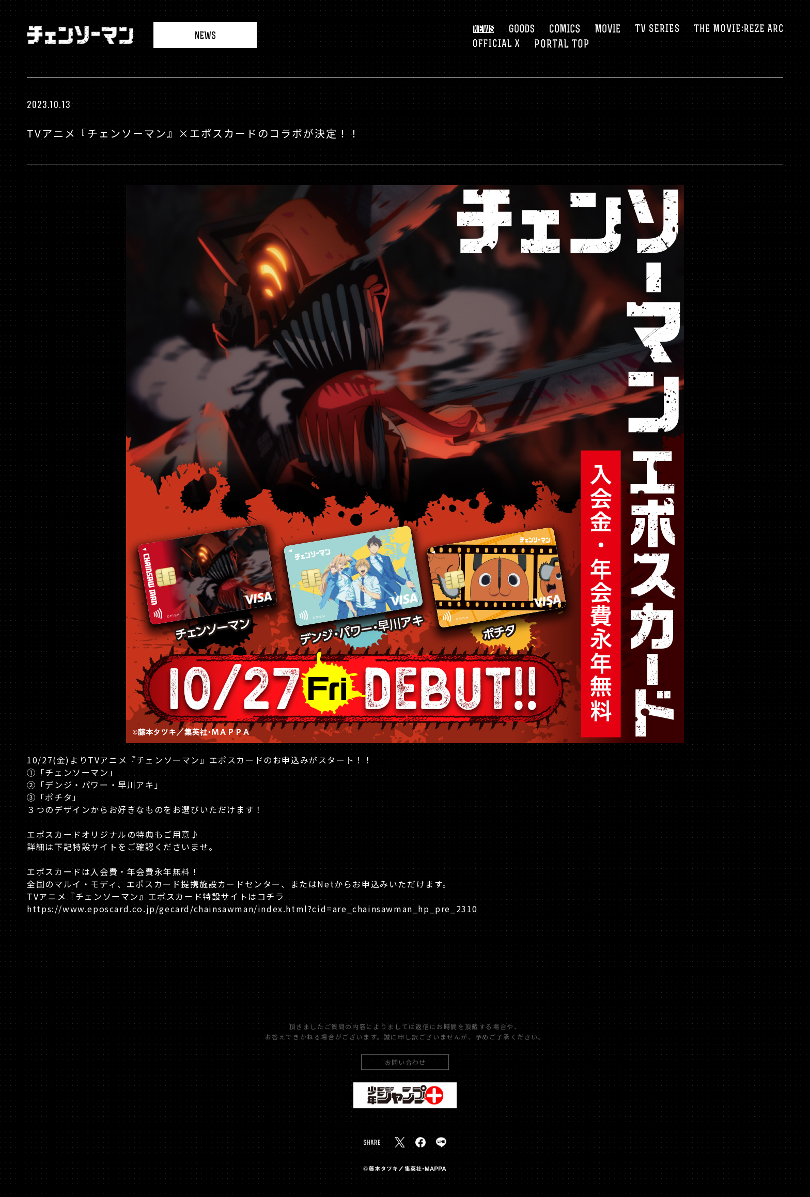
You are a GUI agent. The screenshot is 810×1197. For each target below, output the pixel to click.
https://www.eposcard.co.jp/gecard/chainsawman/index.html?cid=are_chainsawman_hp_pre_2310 (252, 909)
